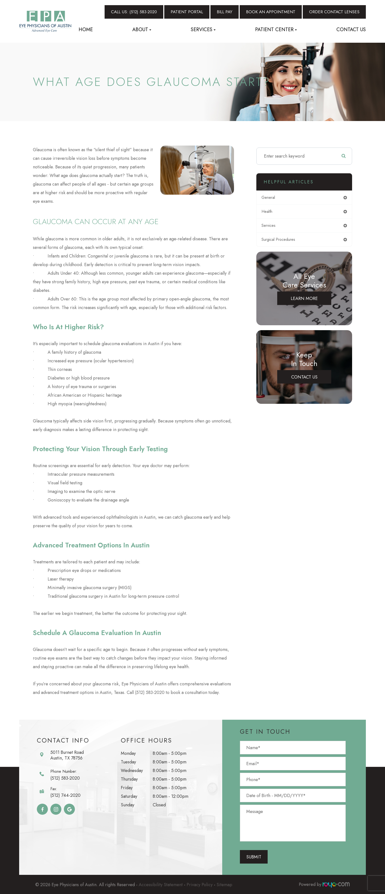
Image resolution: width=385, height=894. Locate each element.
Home (86, 29)
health (270, 212)
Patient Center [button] (276, 29)
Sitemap (224, 884)
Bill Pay (224, 12)
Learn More (304, 300)
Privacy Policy (200, 884)
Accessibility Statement (161, 884)
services (272, 227)
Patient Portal (187, 12)
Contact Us (351, 29)
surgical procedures (283, 241)
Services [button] (203, 29)
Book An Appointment (270, 12)
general (271, 198)
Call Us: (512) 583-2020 (134, 12)
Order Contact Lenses (334, 12)
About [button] (141, 29)
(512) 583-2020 (65, 778)
